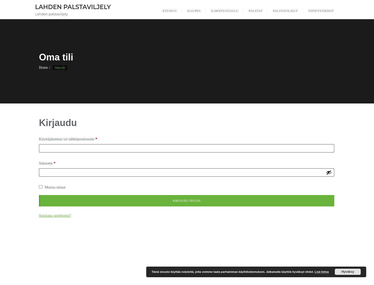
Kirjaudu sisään (186, 201)
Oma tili (302, 250)
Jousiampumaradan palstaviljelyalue (270, 244)
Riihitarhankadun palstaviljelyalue (178, 257)
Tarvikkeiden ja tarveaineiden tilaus (298, 257)
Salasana (48, 163)
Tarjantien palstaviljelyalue (247, 257)
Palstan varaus (64, 257)
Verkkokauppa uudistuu (165, 264)
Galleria (118, 244)
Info (235, 244)
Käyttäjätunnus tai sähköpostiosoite (69, 139)
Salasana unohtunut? (55, 215)
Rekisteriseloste (135, 257)
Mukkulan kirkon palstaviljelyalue (201, 250)
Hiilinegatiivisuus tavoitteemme (154, 244)
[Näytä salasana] (329, 172)
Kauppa (325, 244)
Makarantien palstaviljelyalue (150, 250)
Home (43, 67)
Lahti (117, 250)
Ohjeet (237, 250)
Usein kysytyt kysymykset (122, 264)
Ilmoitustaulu (214, 244)
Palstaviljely (107, 257)
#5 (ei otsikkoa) (51, 244)
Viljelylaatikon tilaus (232, 264)
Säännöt (215, 257)
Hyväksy (348, 272)
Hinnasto (191, 244)
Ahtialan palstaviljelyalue (88, 244)
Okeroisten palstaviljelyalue (269, 250)
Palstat (86, 257)
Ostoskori (323, 250)
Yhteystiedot (263, 264)
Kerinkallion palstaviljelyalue (86, 250)
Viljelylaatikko (199, 264)
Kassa (308, 244)
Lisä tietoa (322, 271)
